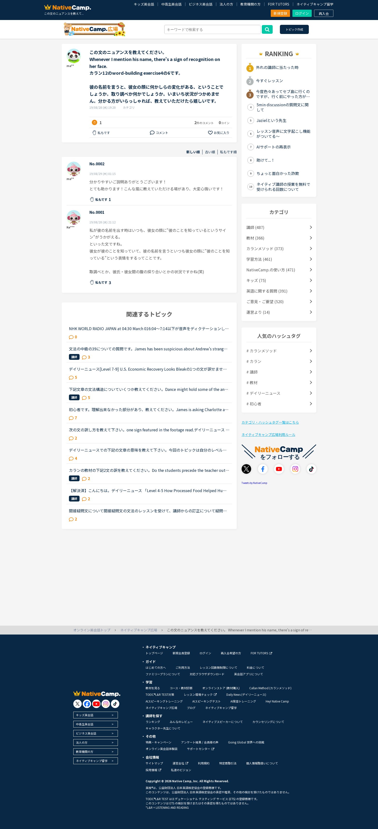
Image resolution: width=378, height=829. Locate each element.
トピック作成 (294, 29)
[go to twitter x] (77, 704)
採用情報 (153, 770)
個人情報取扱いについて (262, 763)
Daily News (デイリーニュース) (246, 694)
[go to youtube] (96, 704)
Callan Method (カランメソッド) (270, 688)
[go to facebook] (87, 704)
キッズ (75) (256, 280)
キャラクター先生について (163, 728)
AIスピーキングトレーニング (164, 701)
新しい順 (193, 152)
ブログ (191, 708)
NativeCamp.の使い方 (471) (270, 270)
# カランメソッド (261, 351)
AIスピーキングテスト (206, 701)
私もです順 (228, 152)
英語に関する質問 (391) (267, 291)
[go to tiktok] (115, 704)
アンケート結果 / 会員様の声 (199, 742)
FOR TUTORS (278, 4)
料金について (255, 667)
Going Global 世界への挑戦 (246, 742)
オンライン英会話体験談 (161, 749)
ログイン (302, 13)
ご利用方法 (183, 667)
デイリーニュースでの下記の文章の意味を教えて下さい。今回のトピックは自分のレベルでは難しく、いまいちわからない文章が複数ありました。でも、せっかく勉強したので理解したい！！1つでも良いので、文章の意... (148, 450)
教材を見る (153, 688)
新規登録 (280, 13)
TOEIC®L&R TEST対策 (160, 694)
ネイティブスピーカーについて (222, 722)
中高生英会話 (171, 4)
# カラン (253, 361)
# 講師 (251, 372)
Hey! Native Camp (277, 701)
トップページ (154, 653)
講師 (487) (255, 227)
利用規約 (203, 763)
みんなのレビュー (181, 722)
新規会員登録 (181, 653)
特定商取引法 (227, 763)
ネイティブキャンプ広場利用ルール (268, 434)
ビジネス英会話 (200, 4)
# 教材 (251, 382)
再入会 (324, 13)
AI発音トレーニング (243, 701)
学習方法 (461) (259, 259)
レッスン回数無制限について (218, 667)
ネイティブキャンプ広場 (161, 708)
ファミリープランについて (163, 674)
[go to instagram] (105, 704)
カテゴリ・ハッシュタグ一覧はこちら (270, 422)
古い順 (210, 152)
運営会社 (180, 763)
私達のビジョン (181, 770)
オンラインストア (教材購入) (221, 688)
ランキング (153, 722)
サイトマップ (154, 763)
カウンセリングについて (268, 722)
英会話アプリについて (248, 674)
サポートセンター (200, 749)
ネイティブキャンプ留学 (315, 4)
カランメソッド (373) (265, 248)
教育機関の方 (250, 4)
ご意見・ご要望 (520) (265, 301)
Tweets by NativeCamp (254, 483)
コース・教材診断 (181, 688)
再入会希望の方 (231, 653)
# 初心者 (253, 404)
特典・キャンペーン (158, 742)
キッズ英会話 (144, 4)
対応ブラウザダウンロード (207, 674)
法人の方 (226, 4)
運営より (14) (258, 312)
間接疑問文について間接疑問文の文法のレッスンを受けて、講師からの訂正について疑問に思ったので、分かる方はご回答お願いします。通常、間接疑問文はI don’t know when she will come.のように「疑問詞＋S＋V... (149, 511)
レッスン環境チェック (200, 694)
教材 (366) (255, 238)
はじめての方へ (156, 667)
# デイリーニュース (263, 393)
